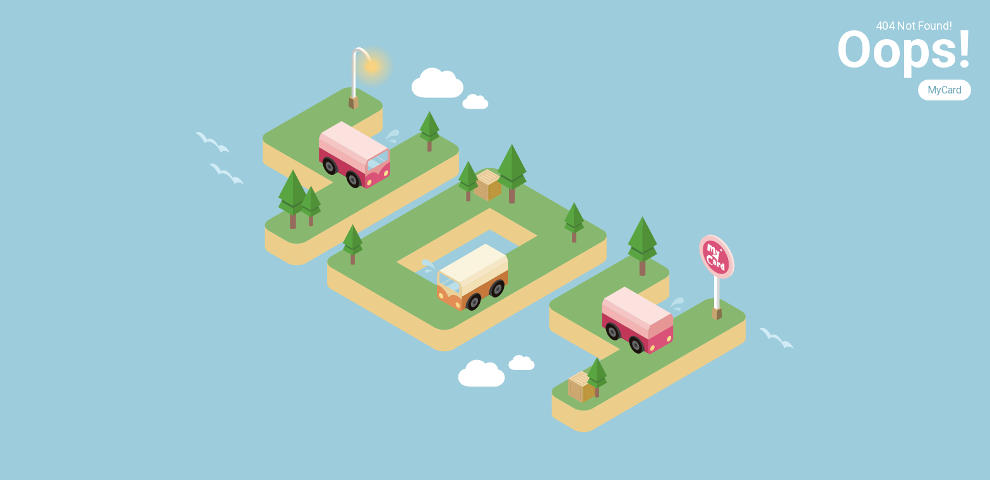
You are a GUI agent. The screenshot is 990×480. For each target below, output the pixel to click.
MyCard (944, 90)
